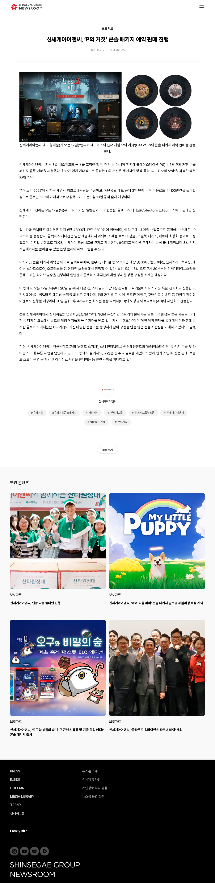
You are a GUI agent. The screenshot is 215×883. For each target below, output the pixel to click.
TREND (15, 805)
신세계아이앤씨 (117, 50)
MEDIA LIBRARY (22, 796)
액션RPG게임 (98, 422)
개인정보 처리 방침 (94, 788)
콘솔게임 (122, 422)
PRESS (15, 771)
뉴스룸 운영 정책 (93, 796)
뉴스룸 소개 (90, 771)
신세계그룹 (116, 412)
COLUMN (17, 788)
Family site (19, 831)
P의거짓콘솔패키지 (65, 412)
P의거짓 (38, 412)
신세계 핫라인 (91, 779)
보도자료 (107, 28)
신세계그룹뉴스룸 (145, 412)
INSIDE (15, 779)
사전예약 (93, 412)
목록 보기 (107, 450)
